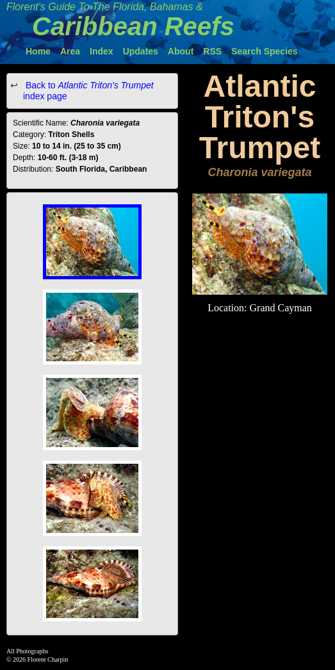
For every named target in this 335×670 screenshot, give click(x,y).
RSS (212, 51)
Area (70, 51)
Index (101, 51)
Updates (140, 51)
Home (38, 51)
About (180, 51)
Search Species (264, 51)
